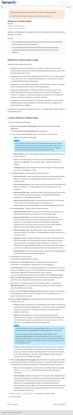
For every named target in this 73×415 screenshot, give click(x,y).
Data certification (59, 404)
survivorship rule (54, 328)
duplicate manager (25, 370)
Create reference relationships (17, 28)
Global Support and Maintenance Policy (39, 16)
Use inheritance (13, 404)
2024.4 (68, 7)
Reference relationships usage (17, 26)
